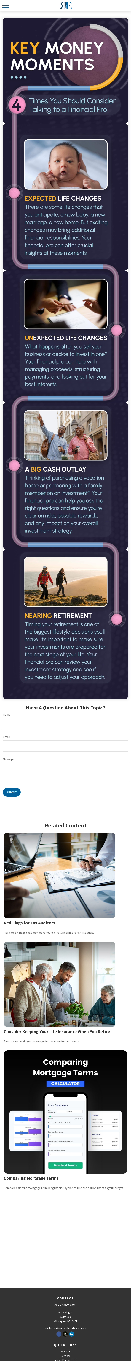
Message (8, 759)
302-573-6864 (69, 1305)
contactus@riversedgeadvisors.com (65, 1328)
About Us (65, 1351)
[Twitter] (65, 1334)
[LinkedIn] (71, 1334)
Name (6, 714)
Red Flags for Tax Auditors (29, 923)
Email (6, 737)
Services (66, 1355)
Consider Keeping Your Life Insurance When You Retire (57, 1031)
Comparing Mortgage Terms (31, 1178)
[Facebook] (58, 1334)
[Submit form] (12, 792)
